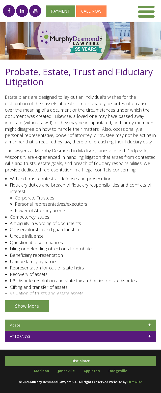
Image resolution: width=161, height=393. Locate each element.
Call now (91, 11)
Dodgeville (117, 370)
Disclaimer (81, 361)
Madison (41, 370)
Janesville (66, 370)
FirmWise (134, 382)
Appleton (91, 370)
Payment (60, 11)
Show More (27, 306)
